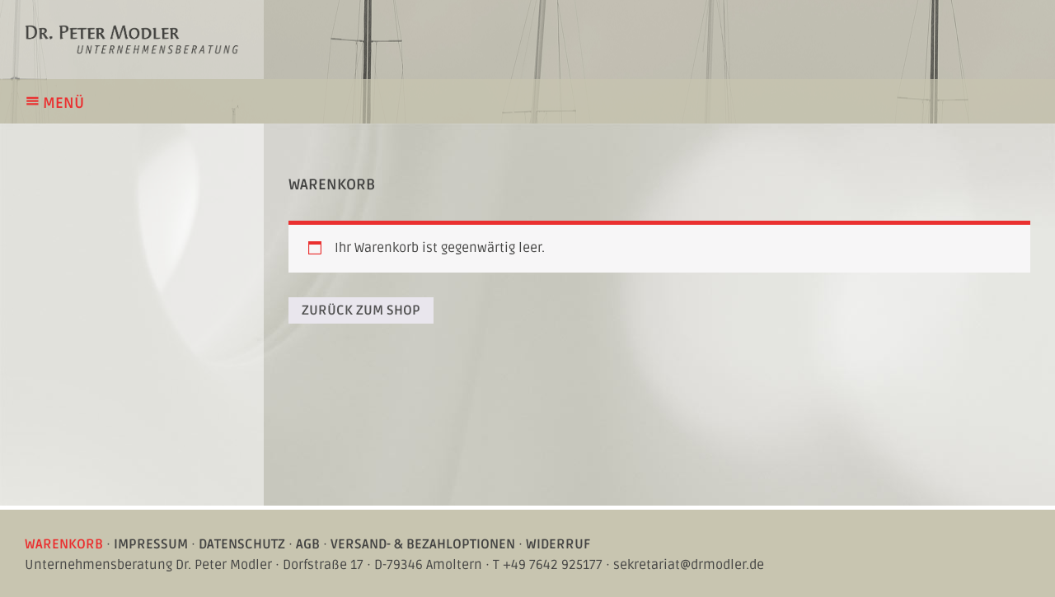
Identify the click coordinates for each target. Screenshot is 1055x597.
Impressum (151, 544)
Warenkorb (64, 544)
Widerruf (558, 544)
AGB (308, 544)
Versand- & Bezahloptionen (423, 544)
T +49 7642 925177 (548, 565)
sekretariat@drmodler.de (688, 565)
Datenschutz (242, 544)
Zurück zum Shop (361, 310)
